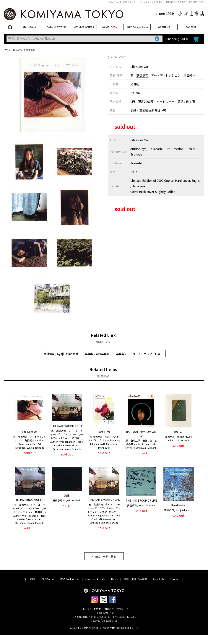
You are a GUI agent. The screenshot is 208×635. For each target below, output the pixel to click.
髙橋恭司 (142, 75)
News (110, 27)
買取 (137, 27)
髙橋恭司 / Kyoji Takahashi (61, 354)
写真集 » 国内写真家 (96, 354)
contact (191, 27)
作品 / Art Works (56, 27)
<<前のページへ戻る (104, 556)
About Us (164, 27)
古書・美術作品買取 (135, 579)
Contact (175, 579)
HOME (7, 49)
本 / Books (29, 27)
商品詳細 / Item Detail (24, 49)
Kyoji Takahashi (152, 148)
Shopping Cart (177, 39)
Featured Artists (83, 27)
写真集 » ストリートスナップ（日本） (139, 354)
